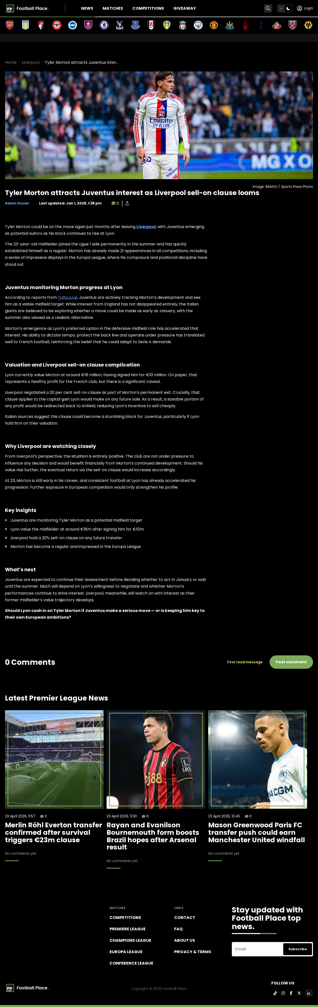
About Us (184, 940)
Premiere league (128, 929)
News (87, 8)
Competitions (148, 8)
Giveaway (184, 8)
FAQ (178, 929)
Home (11, 62)
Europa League (126, 952)
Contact (184, 917)
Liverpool (31, 62)
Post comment (291, 662)
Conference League (131, 963)
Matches (113, 8)
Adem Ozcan (17, 203)
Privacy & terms (192, 952)
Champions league (130, 940)
